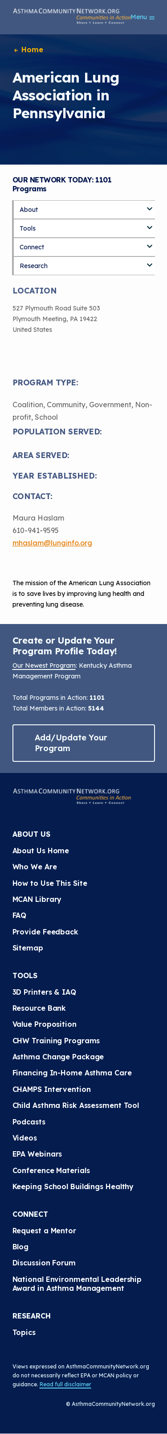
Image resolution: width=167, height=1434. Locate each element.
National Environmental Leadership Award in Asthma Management (78, 1284)
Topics (24, 1332)
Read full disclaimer (65, 1384)
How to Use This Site (49, 883)
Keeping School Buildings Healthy (73, 1186)
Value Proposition (44, 1024)
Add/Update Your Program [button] (71, 742)
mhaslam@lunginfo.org (52, 542)
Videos (24, 1137)
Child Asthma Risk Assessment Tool (75, 1105)
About (29, 210)
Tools (28, 228)
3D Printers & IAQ (44, 992)
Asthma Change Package (58, 1056)
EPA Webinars (37, 1153)
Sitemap (27, 947)
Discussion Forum (44, 1262)
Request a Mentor (44, 1230)
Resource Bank (39, 1008)
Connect (32, 247)
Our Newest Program (44, 665)
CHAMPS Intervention (51, 1089)
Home (28, 49)
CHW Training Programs (56, 1040)
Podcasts (28, 1121)
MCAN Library (37, 899)
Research (34, 266)
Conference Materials (51, 1170)
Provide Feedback (45, 931)
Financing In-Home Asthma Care (72, 1072)
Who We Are (34, 866)
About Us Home (40, 850)
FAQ (19, 915)
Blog (20, 1246)
